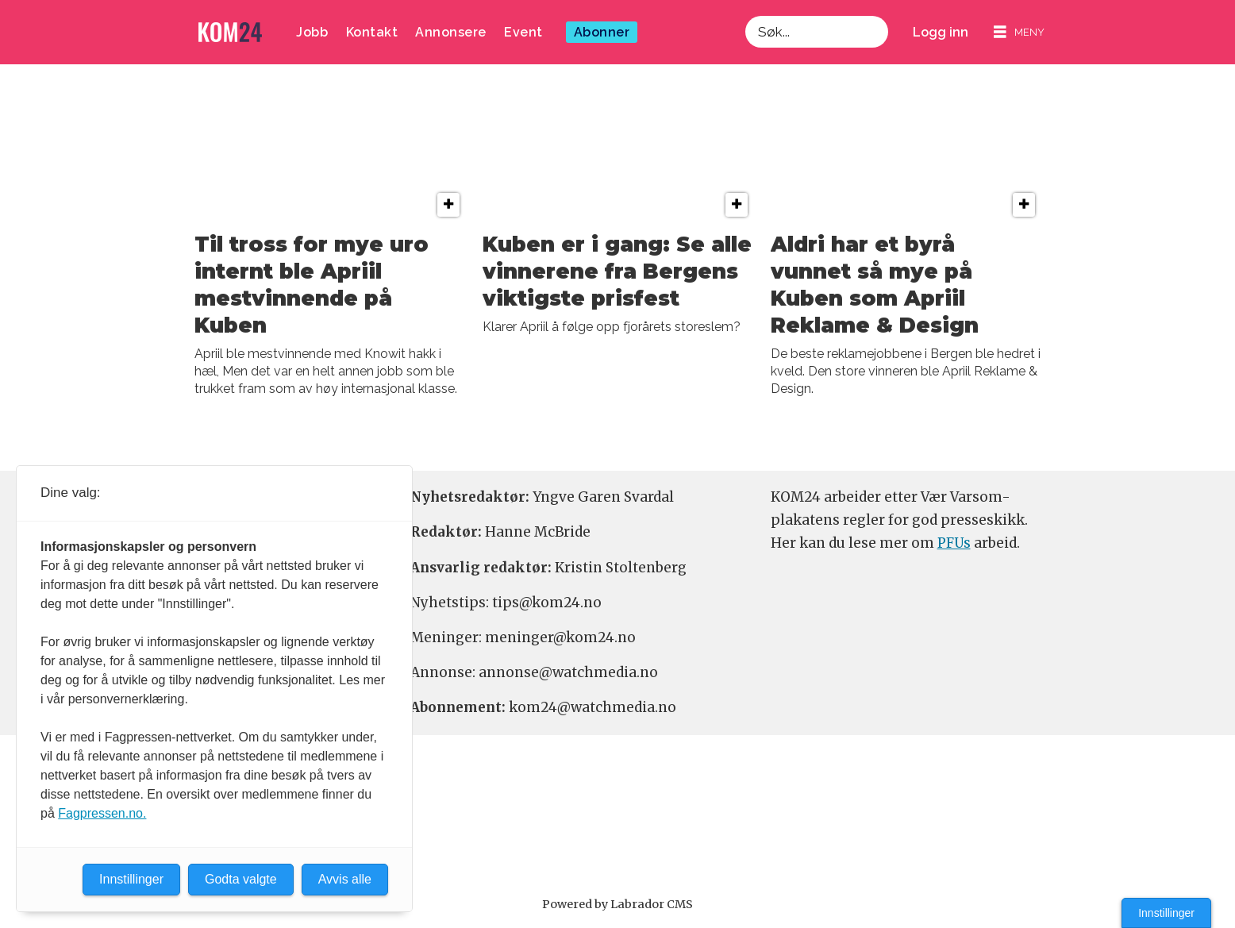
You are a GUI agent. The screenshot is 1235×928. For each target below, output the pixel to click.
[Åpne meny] (1019, 32)
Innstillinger (1166, 913)
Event (523, 32)
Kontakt (372, 32)
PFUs (954, 543)
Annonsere (451, 32)
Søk (744, 15)
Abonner (602, 32)
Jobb (312, 32)
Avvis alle (344, 879)
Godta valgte (241, 879)
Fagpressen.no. (102, 813)
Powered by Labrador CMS (617, 904)
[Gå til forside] (230, 32)
